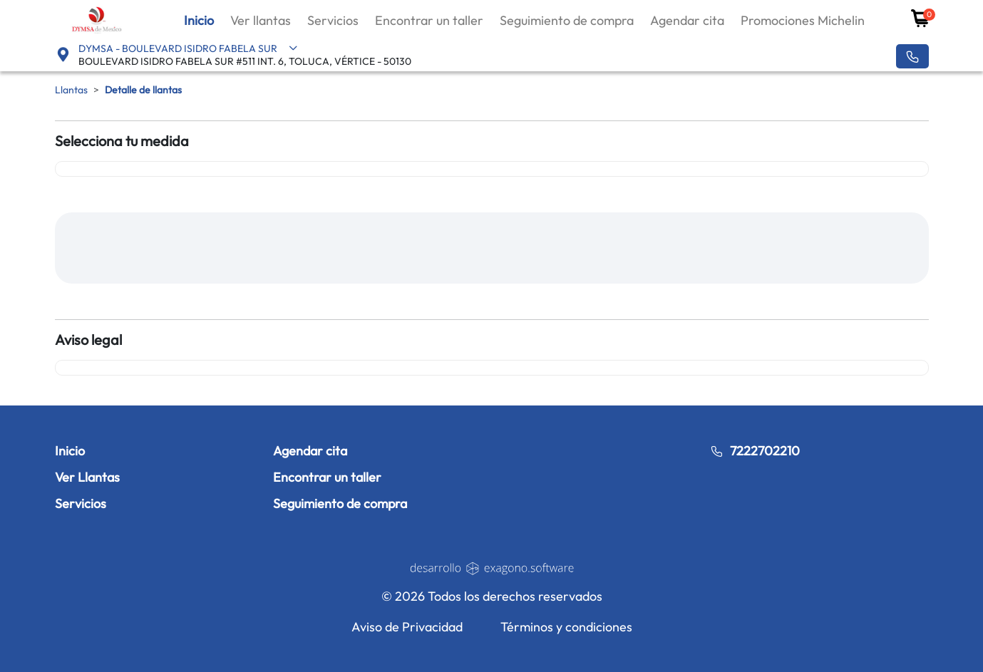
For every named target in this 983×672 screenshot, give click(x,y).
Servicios (333, 20)
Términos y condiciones (566, 627)
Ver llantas (260, 20)
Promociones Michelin (803, 20)
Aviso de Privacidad (407, 627)
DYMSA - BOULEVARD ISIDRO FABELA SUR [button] (188, 48)
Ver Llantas (87, 477)
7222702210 (755, 451)
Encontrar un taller (429, 20)
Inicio (199, 20)
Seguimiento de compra (567, 20)
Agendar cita (687, 20)
